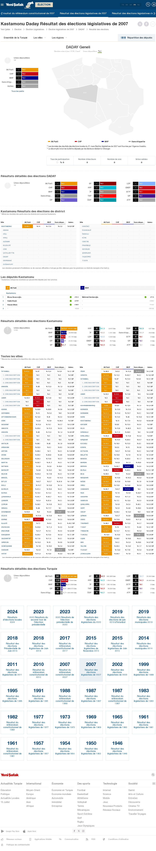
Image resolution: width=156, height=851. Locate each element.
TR (123, 5)
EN (127, 5)
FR (135, 5)
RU (138, 5)
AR (131, 5)
